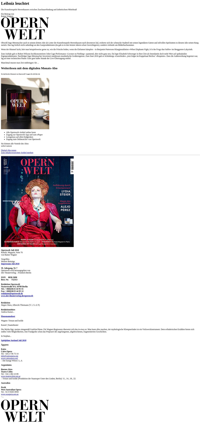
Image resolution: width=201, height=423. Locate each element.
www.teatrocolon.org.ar (10, 376)
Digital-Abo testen (8, 150)
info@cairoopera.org (9, 356)
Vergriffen (5, 259)
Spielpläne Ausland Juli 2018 (13, 340)
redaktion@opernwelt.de (12, 293)
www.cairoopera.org (9, 358)
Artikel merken (27, 153)
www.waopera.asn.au (9, 394)
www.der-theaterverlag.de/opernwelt (17, 296)
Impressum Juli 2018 (10, 264)
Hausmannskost (8, 316)
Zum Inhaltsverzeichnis (10, 153)
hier (37, 74)
